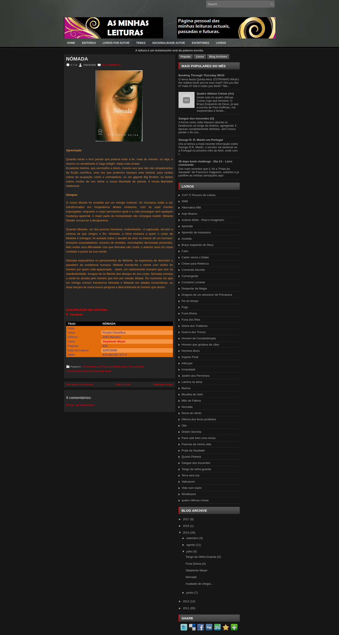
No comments (111, 65)
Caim (185, 251)
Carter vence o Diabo (195, 257)
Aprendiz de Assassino (196, 232)
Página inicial (123, 384)
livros (80, 371)
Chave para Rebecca (195, 263)
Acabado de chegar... (199, 583)
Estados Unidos (127, 366)
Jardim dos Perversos (196, 375)
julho (189, 551)
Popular (186, 56)
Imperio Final (190, 357)
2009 (115, 366)
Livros (200, 56)
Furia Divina (189, 313)
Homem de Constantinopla (199, 338)
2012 (186, 601)
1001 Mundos (104, 366)
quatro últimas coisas (195, 500)
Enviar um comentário (80, 405)
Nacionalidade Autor (168, 42)
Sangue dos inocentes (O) (196, 118)
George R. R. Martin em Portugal (201, 140)
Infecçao (187, 363)
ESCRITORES (200, 42)
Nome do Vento (192, 413)
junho (190, 592)
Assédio (187, 238)
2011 (186, 608)
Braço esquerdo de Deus (198, 245)
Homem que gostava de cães (200, 344)
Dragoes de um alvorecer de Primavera (207, 294)
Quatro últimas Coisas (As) (215, 93)
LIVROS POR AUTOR (116, 42)
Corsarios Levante (193, 282)
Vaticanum (188, 481)
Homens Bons (191, 350)
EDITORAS (89, 42)
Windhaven (189, 494)
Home (71, 42)
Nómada (77, 59)
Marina (186, 388)
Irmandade (188, 369)
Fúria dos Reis (191, 319)
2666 (185, 201)
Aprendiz (187, 226)
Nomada (88, 371)
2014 (186, 532)
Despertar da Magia (194, 288)
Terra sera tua (190, 475)
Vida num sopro (192, 487)
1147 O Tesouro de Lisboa (198, 195)
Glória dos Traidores (195, 326)
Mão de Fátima (191, 400)
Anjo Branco (189, 213)
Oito (184, 425)
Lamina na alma (192, 382)
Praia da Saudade (193, 450)
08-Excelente (89, 366)
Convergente (190, 276)
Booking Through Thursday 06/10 (202, 75)
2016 (186, 526)
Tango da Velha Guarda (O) (203, 556)
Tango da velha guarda (196, 469)
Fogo (185, 307)
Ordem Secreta (191, 431)
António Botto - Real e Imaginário (203, 220)
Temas (141, 42)
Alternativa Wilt (191, 207)
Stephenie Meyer (114, 341)
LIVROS (221, 42)
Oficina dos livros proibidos (199, 419)
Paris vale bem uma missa (198, 438)
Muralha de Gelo (192, 394)
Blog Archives (218, 56)
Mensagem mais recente (79, 384)
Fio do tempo (190, 301)
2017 (186, 519)
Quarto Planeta (191, 456)
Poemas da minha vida (196, 444)
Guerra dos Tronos (194, 332)
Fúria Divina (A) (196, 563)
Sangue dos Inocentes (196, 463)
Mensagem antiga (163, 384)
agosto (191, 544)
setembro (192, 538)
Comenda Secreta (193, 269)
